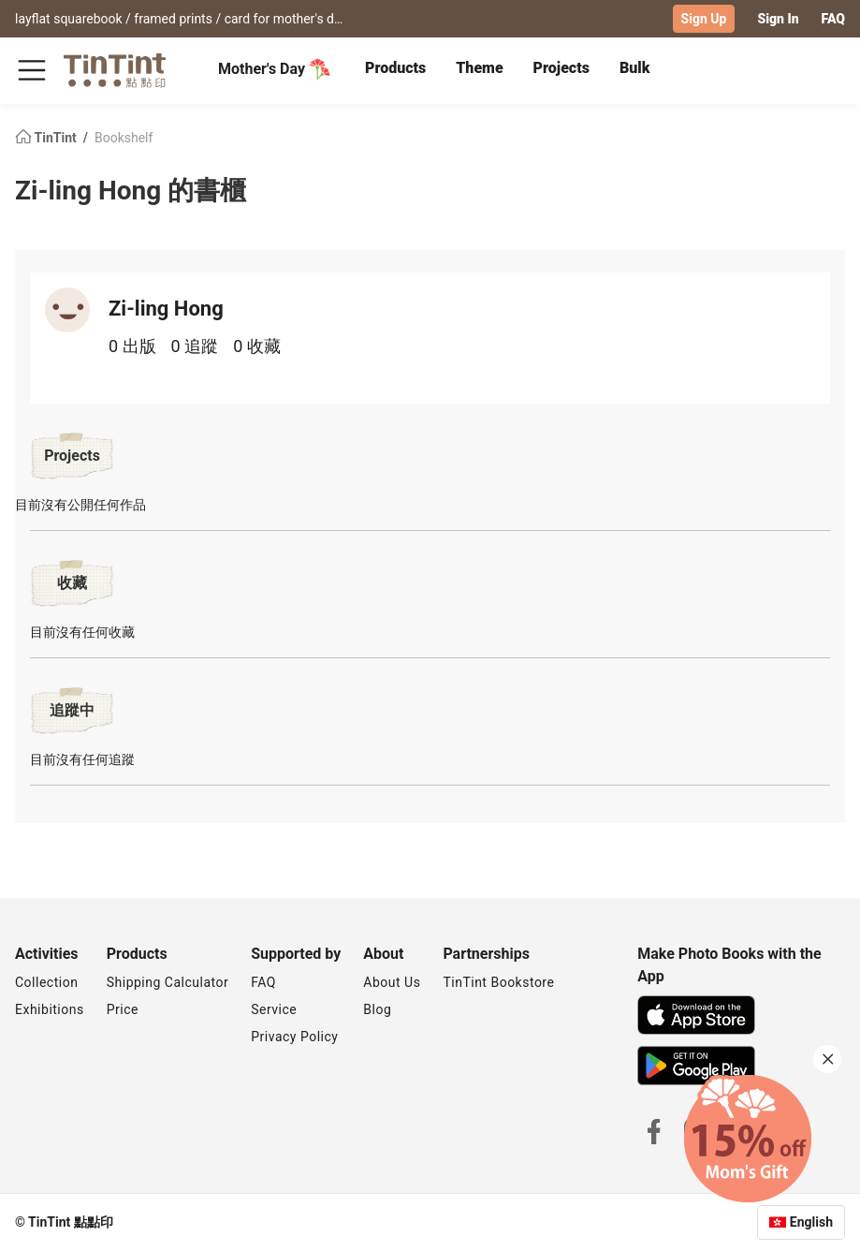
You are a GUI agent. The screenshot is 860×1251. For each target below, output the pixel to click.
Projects (561, 68)
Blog (377, 1009)
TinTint (47, 136)
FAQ (833, 18)
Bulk (634, 68)
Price (122, 1009)
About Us (391, 982)
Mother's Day (274, 69)
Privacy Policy (294, 1036)
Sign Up (704, 18)
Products (395, 68)
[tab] (395, 70)
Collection (46, 982)
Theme (479, 68)
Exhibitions (49, 1009)
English (811, 1221)
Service (274, 1009)
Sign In (777, 18)
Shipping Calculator (168, 982)
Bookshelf (124, 136)
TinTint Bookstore (498, 982)
